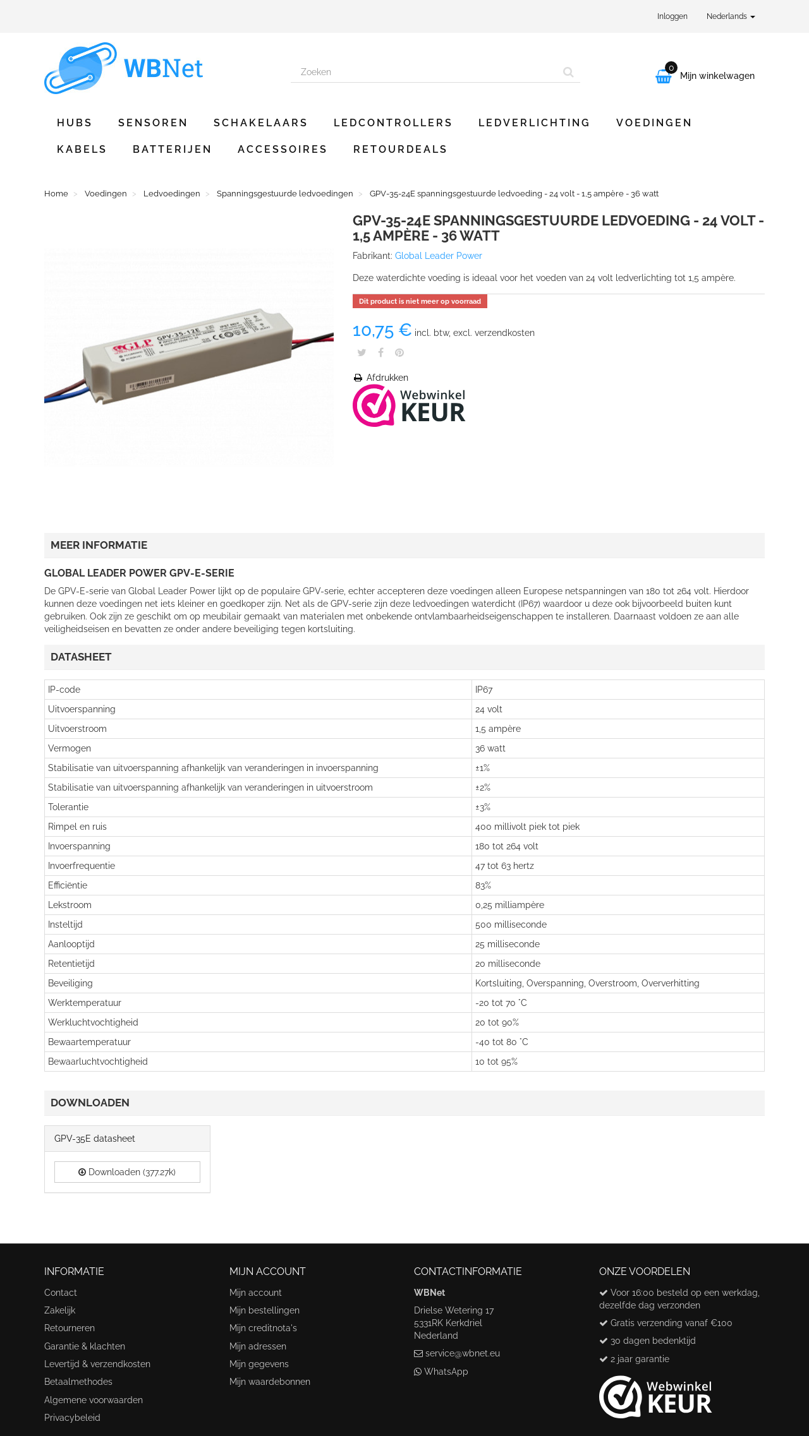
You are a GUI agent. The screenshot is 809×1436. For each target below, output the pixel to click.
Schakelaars (261, 123)
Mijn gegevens (259, 1364)
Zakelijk (59, 1310)
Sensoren (153, 123)
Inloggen (672, 16)
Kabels (82, 149)
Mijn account (255, 1293)
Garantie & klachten (84, 1346)
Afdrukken (380, 378)
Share (381, 352)
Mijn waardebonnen (269, 1382)
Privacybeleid (72, 1418)
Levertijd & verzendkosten (97, 1364)
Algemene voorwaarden (93, 1400)
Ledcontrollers (393, 123)
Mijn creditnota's (263, 1328)
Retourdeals (400, 149)
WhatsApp (446, 1372)
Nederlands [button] (731, 16)
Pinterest (399, 352)
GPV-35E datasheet (94, 1139)
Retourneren (69, 1328)
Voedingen (654, 123)
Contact (60, 1293)
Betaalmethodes (78, 1382)
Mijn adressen (257, 1346)
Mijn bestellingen (264, 1310)
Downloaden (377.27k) (127, 1172)
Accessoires (283, 149)
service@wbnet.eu (462, 1353)
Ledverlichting (534, 123)
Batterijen (172, 149)
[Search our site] (424, 72)
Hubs (75, 123)
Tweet (362, 352)
